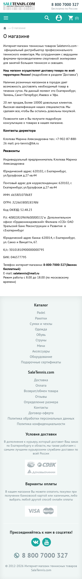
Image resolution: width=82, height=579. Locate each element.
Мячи (41, 346)
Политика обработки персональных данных (41, 418)
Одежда (41, 329)
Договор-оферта (40, 413)
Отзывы (41, 397)
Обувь (40, 335)
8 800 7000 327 (65, 5)
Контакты (41, 407)
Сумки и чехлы (41, 324)
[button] (47, 18)
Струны (41, 340)
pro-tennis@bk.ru (27, 143)
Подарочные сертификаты (41, 362)
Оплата (41, 385)
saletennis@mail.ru (26, 273)
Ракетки (41, 318)
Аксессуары (41, 351)
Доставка (41, 380)
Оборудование (41, 357)
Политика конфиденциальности (41, 424)
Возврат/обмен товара (41, 391)
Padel (41, 313)
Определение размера (41, 402)
